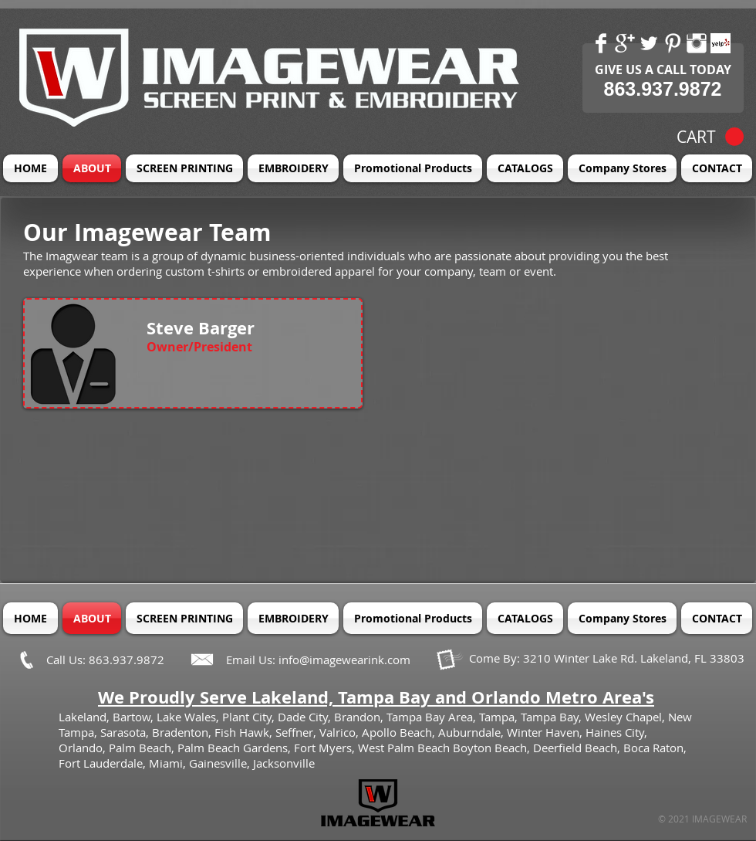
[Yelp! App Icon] (720, 43)
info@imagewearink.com (344, 659)
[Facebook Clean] (601, 43)
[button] (710, 137)
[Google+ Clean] (625, 43)
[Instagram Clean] (697, 43)
